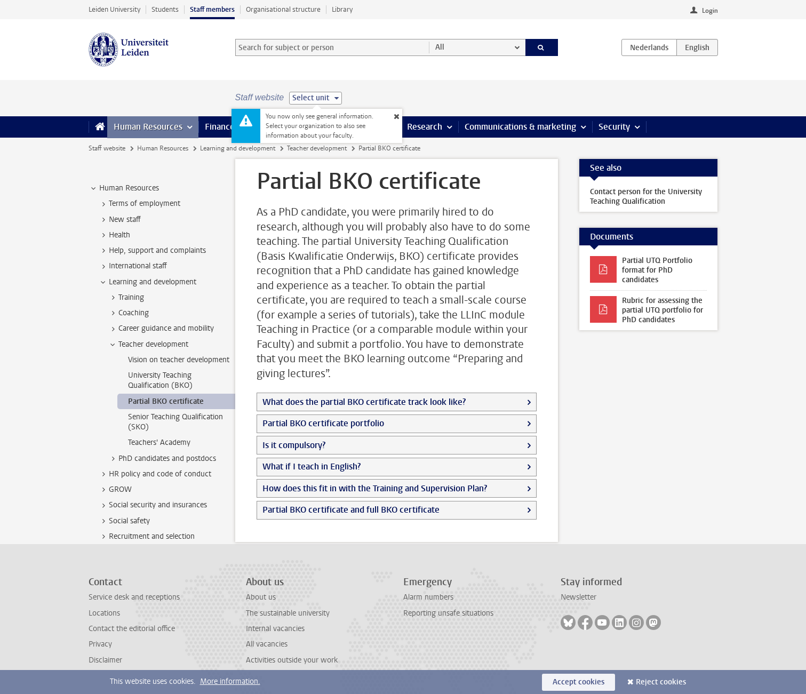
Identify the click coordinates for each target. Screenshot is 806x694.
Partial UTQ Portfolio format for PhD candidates (657, 270)
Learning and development (237, 148)
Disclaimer (105, 660)
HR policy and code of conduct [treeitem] (155, 474)
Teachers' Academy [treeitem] (159, 442)
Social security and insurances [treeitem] (153, 505)
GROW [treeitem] (115, 489)
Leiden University (114, 9)
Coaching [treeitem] (128, 313)
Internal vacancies (275, 629)
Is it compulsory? (293, 445)
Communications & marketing (520, 126)
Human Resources (148, 126)
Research (424, 126)
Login (710, 10)
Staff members (212, 9)
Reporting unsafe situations (448, 613)
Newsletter (578, 597)
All (439, 47)
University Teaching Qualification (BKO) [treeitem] (160, 380)
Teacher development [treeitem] (148, 344)
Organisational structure (283, 9)
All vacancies (267, 644)
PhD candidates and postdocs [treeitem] (162, 458)
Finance (220, 126)
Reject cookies (661, 682)
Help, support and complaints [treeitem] (152, 250)
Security (614, 126)
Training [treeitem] (126, 297)
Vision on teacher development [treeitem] (178, 360)
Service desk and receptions (134, 597)
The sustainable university (288, 613)
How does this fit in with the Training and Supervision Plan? (374, 488)
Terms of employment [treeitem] (139, 203)
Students (165, 9)
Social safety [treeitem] (124, 521)
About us (261, 597)
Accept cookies (578, 682)
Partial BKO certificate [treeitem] (166, 401)
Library (342, 9)
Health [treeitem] (114, 235)
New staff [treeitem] (120, 219)
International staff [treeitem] (133, 266)
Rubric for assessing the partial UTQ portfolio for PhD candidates (662, 310)
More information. (230, 681)
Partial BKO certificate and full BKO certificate (351, 509)
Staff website (107, 148)
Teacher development (317, 148)
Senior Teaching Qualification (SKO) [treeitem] (175, 422)
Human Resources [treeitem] (124, 188)
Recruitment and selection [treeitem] (147, 536)
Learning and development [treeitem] (147, 282)
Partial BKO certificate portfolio (323, 423)
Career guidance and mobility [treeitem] (161, 328)
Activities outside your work (292, 660)
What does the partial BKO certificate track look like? (364, 402)
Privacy (100, 644)
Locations (104, 613)
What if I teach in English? (311, 466)
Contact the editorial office (132, 629)
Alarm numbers (428, 597)
